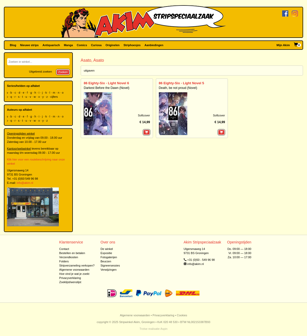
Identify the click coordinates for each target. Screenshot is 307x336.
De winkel (107, 248)
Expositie (106, 253)
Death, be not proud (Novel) (178, 88)
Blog (13, 45)
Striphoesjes (132, 45)
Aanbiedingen (154, 45)
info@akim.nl (25, 182)
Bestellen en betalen (72, 253)
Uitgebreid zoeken (40, 71)
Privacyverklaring (70, 277)
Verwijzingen (109, 269)
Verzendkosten (68, 257)
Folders (64, 261)
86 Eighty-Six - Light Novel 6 (106, 83)
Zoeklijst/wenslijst (70, 282)
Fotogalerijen (109, 257)
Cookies (182, 315)
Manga (68, 45)
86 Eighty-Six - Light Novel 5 (181, 83)
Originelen (112, 45)
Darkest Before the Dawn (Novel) (106, 88)
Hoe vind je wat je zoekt (74, 273)
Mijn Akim (283, 45)
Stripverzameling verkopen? (77, 265)
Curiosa (96, 45)
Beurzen (106, 261)
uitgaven (89, 70)
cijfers (54, 96)
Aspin (164, 328)
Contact (64, 248)
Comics (82, 45)
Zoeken (63, 72)
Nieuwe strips (29, 45)
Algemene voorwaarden (74, 269)
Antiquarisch (51, 45)
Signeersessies (110, 265)
